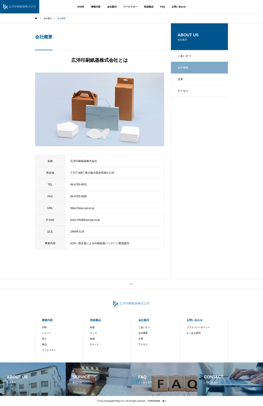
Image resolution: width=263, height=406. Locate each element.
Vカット (94, 344)
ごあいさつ (184, 55)
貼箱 (92, 338)
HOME (80, 6)
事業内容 (95, 6)
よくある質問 (194, 333)
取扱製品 (148, 6)
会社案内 (112, 6)
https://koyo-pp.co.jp (82, 208)
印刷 (44, 327)
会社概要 (143, 333)
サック (93, 333)
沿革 (180, 79)
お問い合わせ (179, 6)
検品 (44, 344)
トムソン (46, 333)
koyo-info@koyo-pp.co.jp (85, 219)
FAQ (162, 6)
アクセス (183, 90)
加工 (44, 338)
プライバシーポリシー (198, 327)
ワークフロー (130, 6)
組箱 (92, 327)
